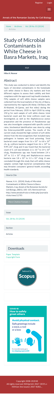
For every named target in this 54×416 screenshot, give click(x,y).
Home (8, 26)
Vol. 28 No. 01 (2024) (34, 26)
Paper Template (13, 254)
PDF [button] (27, 68)
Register (39, 2)
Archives (18, 26)
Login (49, 2)
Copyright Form (13, 257)
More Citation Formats (19, 202)
